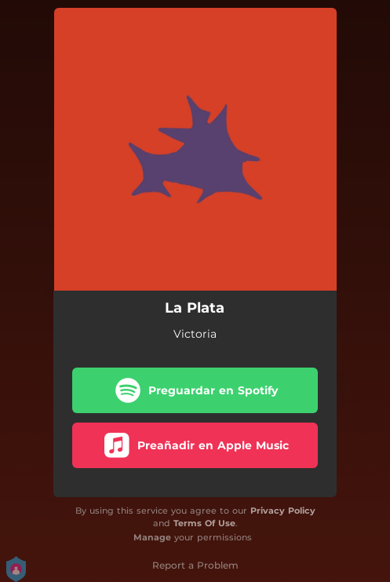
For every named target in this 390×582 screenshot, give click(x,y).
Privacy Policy (282, 510)
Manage (152, 537)
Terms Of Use (204, 523)
